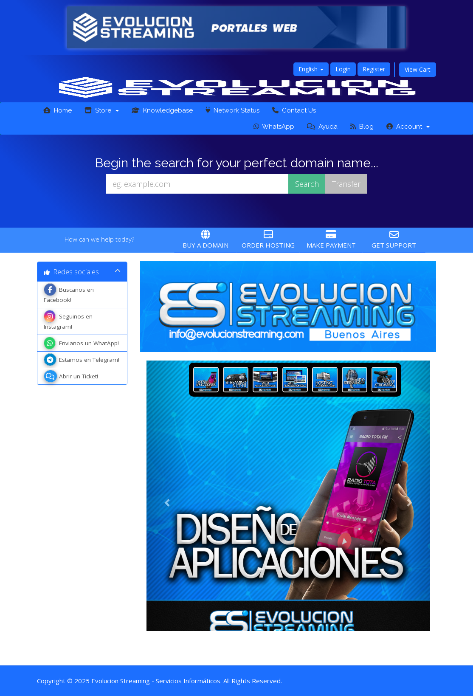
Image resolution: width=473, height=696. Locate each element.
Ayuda (322, 126)
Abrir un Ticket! (71, 376)
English (311, 69)
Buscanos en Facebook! (69, 294)
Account (408, 126)
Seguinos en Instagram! (68, 320)
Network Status (232, 110)
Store (101, 110)
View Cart (418, 69)
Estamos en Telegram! (81, 360)
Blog (362, 126)
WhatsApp (273, 126)
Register (374, 69)
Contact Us (294, 110)
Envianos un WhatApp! (81, 343)
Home (57, 110)
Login (343, 69)
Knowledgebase (162, 110)
